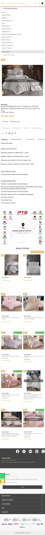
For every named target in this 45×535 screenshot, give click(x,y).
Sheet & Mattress (7, 42)
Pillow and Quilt (6, 29)
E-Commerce (27, 532)
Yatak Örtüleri (6, 15)
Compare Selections (37, 252)
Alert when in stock (15, 121)
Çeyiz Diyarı (5, 277)
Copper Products (7, 48)
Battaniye (4, 18)
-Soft (22, 532)
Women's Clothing (7, 45)
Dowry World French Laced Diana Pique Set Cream (33, 357)
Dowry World (28, 432)
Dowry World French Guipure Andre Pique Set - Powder (10, 395)
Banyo (3, 12)
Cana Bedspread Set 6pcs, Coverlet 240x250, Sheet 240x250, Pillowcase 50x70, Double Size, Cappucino (11, 435)
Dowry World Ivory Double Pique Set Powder (10, 318)
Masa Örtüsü (5, 26)
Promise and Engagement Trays (11, 34)
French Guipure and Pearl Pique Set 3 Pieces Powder (33, 434)
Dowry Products (6, 37)
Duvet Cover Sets (7, 20)
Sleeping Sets (6, 31)
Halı (3, 23)
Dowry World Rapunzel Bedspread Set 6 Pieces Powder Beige (33, 318)
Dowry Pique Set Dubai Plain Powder (11, 356)
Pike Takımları (6, 40)
